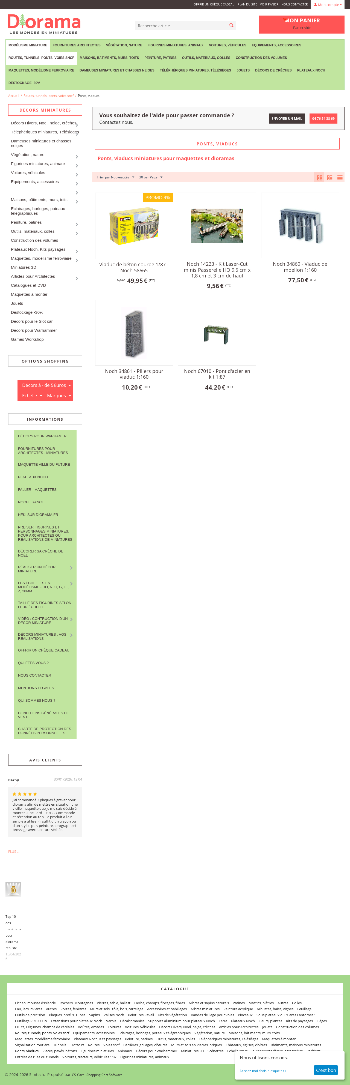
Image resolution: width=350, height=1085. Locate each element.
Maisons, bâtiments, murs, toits (109, 58)
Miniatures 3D (23, 267)
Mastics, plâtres (261, 1002)
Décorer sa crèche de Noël (40, 553)
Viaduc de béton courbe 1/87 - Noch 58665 (134, 267)
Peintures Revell (141, 1014)
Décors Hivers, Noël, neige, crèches (43, 123)
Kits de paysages (299, 1020)
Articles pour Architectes (33, 276)
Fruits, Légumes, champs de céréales (44, 1026)
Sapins (94, 1014)
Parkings (313, 1050)
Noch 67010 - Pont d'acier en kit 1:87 (217, 374)
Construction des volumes (261, 58)
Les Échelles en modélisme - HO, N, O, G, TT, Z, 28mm (43, 587)
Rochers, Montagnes (76, 1002)
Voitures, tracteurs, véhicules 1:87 (89, 1056)
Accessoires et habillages (167, 1008)
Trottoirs (77, 1044)
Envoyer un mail (287, 118)
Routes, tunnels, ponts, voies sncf (41, 58)
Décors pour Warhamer (42, 436)
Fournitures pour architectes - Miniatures (43, 451)
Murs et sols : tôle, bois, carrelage (116, 1008)
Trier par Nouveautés (115, 177)
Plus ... (13, 851)
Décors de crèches (273, 70)
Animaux (125, 1050)
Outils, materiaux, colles (206, 58)
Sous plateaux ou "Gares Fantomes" (285, 1014)
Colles (297, 1002)
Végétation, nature (124, 45)
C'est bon (326, 1070)
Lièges (322, 1020)
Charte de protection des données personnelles (44, 731)
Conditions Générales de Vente (43, 715)
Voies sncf (111, 1044)
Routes (94, 1044)
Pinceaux (245, 1014)
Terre (223, 1020)
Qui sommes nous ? (37, 700)
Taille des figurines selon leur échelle (44, 605)
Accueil (13, 95)
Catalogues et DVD (28, 285)
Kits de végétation (172, 1014)
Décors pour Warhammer (34, 330)
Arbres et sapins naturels (209, 1002)
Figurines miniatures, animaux (176, 45)
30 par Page (150, 177)
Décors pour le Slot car (32, 321)
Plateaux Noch (311, 70)
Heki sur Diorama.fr (38, 515)
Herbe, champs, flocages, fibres (159, 1002)
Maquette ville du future (44, 464)
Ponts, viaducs (27, 1050)
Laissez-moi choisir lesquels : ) (263, 1070)
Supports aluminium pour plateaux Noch (181, 1020)
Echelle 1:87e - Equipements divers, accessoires (265, 1050)
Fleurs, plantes (270, 1020)
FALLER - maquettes (37, 490)
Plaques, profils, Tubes (67, 1014)
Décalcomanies (132, 1020)
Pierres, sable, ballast (113, 1002)
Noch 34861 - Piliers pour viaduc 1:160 (134, 374)
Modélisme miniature (27, 45)
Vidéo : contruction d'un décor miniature (43, 621)
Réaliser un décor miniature (37, 569)
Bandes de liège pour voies (212, 1014)
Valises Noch (114, 1014)
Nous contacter (294, 4)
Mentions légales (36, 688)
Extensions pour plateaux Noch (76, 1020)
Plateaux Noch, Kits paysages (38, 249)
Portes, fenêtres (73, 1008)
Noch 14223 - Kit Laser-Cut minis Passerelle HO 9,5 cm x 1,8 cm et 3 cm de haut (217, 270)
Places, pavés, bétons (59, 1050)
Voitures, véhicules (227, 45)
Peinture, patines (160, 58)
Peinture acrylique (238, 1008)
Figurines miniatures (97, 1050)
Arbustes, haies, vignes (275, 1008)
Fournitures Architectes (77, 45)
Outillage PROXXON (31, 1020)
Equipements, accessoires (276, 45)
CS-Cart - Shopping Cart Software (97, 1074)
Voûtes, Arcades (91, 1026)
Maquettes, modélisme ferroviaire (41, 70)
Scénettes (215, 1050)
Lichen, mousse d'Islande (35, 1002)
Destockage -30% (24, 83)
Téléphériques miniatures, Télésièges (195, 70)
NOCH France (31, 502)
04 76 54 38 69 (323, 118)
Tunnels (59, 1044)
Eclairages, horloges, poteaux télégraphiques (38, 211)
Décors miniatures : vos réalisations (42, 636)
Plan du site (247, 4)
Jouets (243, 70)
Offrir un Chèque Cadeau (214, 4)
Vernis (111, 1020)
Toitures (114, 1026)
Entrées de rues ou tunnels (37, 1056)
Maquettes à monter (29, 294)
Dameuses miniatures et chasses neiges (117, 70)
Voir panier (269, 4)
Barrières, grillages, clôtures (145, 1044)
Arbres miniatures (205, 1008)
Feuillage (304, 1008)
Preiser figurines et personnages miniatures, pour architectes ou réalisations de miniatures (45, 533)
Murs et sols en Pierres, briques (196, 1044)
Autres (283, 1002)
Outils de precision (30, 1014)
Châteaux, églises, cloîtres (246, 1044)
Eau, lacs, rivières (28, 1008)
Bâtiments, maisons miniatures (296, 1044)
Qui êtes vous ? (33, 663)
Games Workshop (27, 339)
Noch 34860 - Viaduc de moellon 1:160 (300, 267)
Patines (239, 1002)
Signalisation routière (32, 1044)
